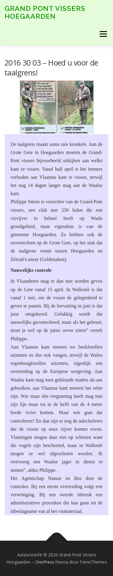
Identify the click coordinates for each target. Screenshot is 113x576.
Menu (103, 34)
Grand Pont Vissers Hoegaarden (45, 12)
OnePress (44, 562)
